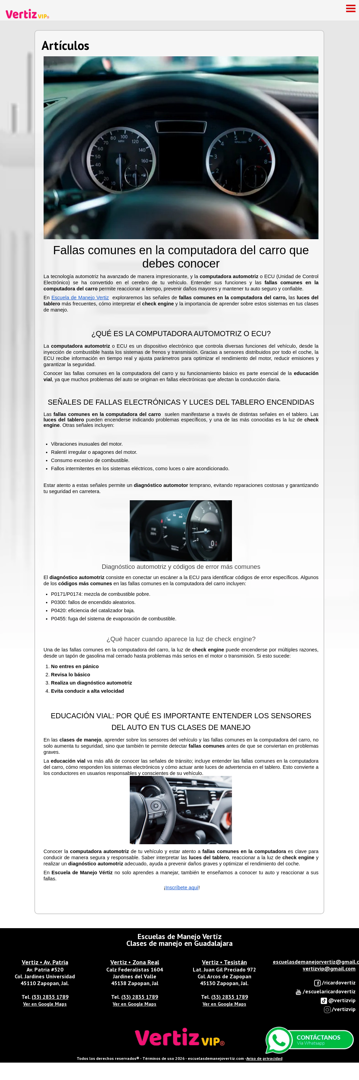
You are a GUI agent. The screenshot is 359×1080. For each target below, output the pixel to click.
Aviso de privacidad (264, 1058)
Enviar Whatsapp (309, 1040)
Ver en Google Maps (45, 1004)
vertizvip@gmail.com (329, 968)
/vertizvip (340, 1009)
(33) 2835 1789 (50, 996)
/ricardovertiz (335, 983)
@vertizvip (338, 1001)
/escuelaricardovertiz (325, 992)
